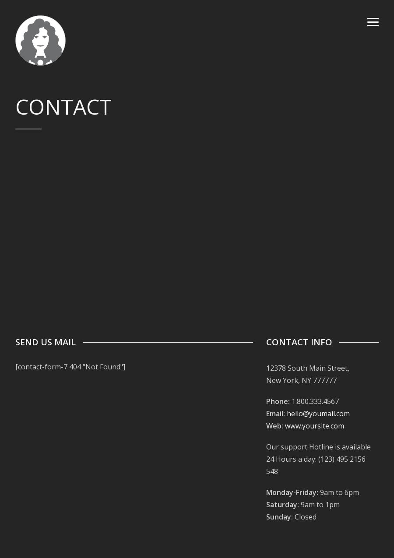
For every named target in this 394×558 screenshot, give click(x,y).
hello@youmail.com (318, 413)
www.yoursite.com (314, 426)
